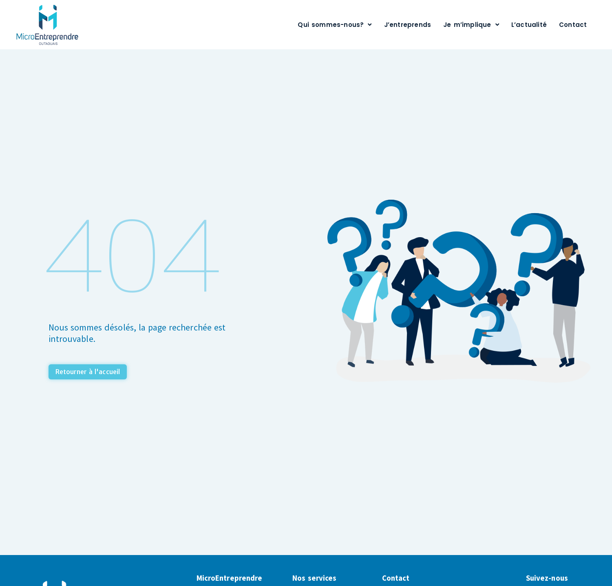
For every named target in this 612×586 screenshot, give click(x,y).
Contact (573, 24)
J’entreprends (407, 24)
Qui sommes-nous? (334, 25)
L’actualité (529, 24)
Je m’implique (471, 25)
